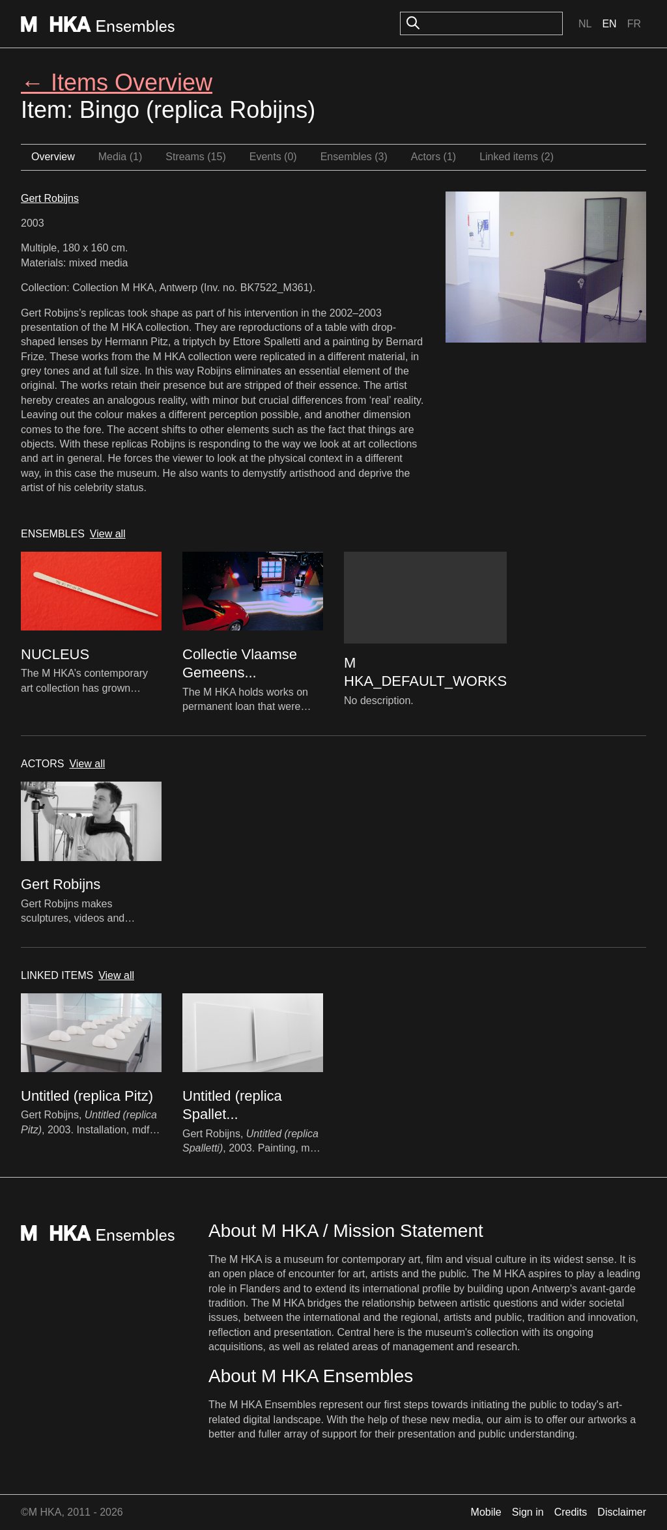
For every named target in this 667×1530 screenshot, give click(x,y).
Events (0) (273, 156)
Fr (634, 23)
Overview (53, 156)
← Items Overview (116, 82)
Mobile (486, 1512)
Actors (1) (433, 156)
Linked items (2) (516, 156)
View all (108, 533)
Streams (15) (195, 156)
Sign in (528, 1512)
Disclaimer (621, 1512)
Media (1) (120, 156)
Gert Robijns (50, 198)
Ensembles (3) (354, 156)
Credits (571, 1512)
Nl (584, 23)
